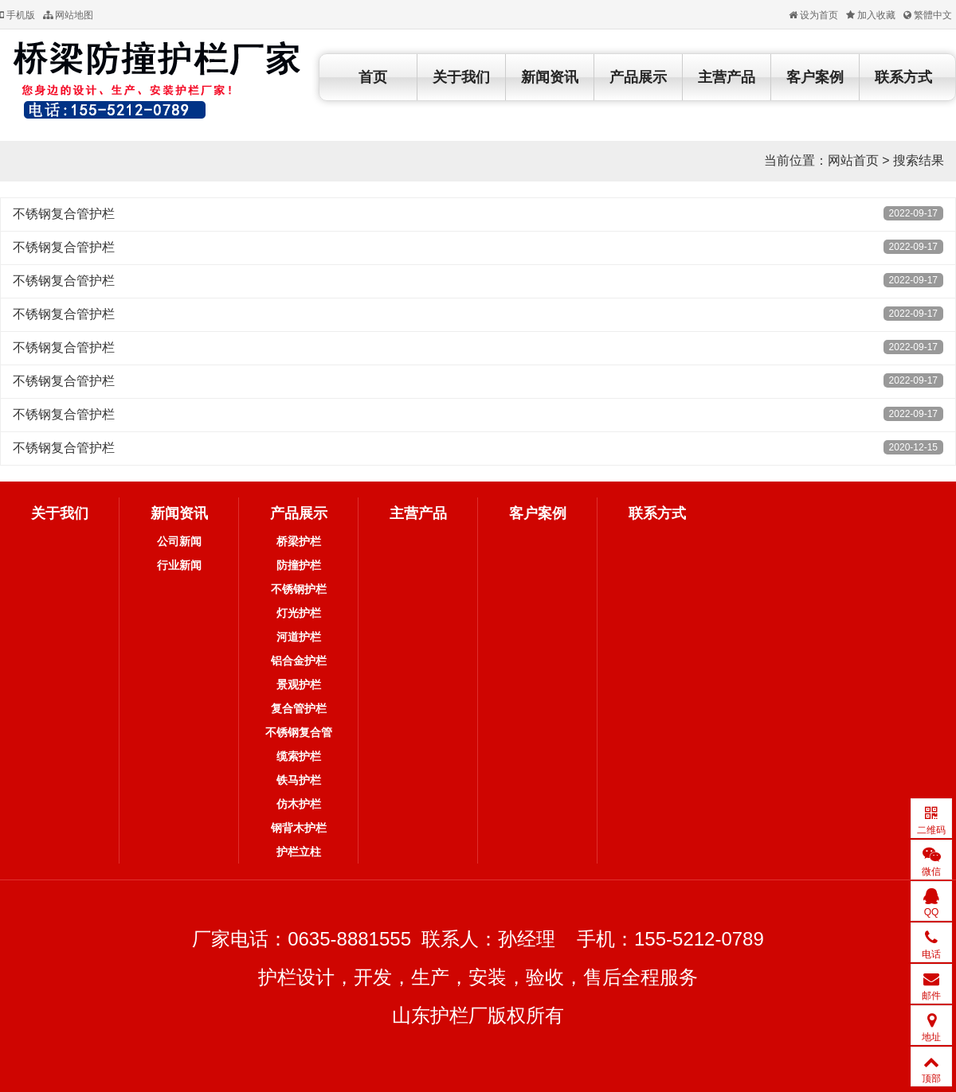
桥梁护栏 (298, 541)
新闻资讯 (549, 77)
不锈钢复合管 (298, 732)
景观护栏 (298, 684)
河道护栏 (298, 636)
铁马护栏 (298, 780)
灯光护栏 (298, 612)
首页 (372, 77)
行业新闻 (179, 565)
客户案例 (815, 77)
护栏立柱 (298, 851)
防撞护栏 (298, 565)
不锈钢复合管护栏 (64, 213)
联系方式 (903, 77)
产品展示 (638, 77)
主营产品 (726, 77)
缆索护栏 (298, 756)
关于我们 (461, 77)
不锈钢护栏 (299, 589)
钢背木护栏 (299, 827)
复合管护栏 (299, 708)
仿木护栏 (298, 804)
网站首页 (853, 160)
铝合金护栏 (299, 660)
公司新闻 (179, 541)
